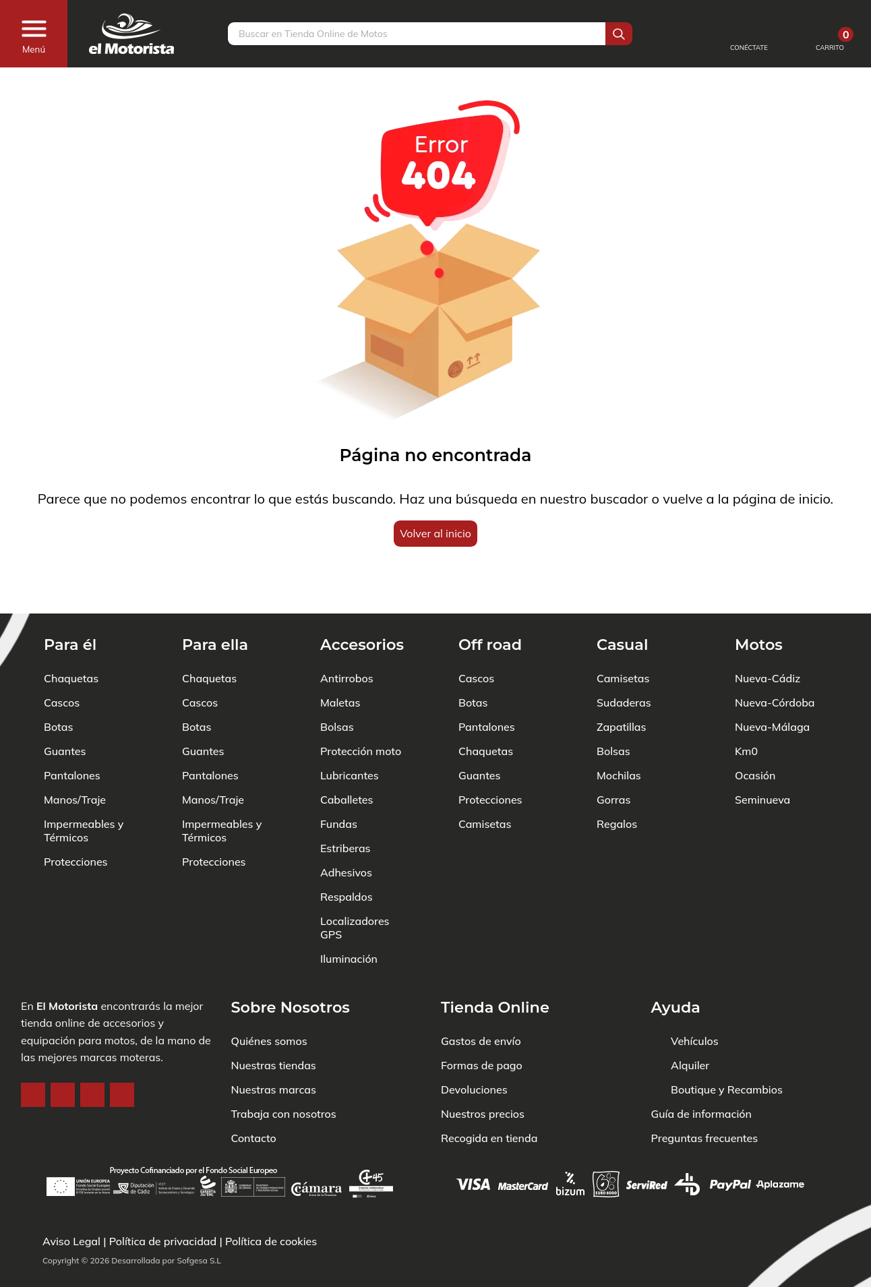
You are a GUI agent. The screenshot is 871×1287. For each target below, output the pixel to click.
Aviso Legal (71, 1241)
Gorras (613, 758)
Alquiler (690, 1024)
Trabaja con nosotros (283, 1072)
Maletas (340, 661)
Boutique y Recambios (727, 1048)
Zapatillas (621, 685)
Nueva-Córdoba (775, 661)
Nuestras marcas (273, 1048)
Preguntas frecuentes (704, 1097)
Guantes (65, 710)
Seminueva (762, 758)
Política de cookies (271, 1241)
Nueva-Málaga (772, 685)
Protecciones (76, 820)
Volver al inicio (435, 533)
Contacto (253, 1097)
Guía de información (701, 1072)
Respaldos (346, 855)
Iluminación (349, 917)
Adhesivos (346, 831)
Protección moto (360, 710)
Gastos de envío (481, 1000)
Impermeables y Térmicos (83, 789)
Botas (58, 685)
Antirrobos (346, 637)
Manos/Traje (75, 758)
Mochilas (619, 734)
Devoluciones (474, 1048)
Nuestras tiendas (273, 1024)
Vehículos (695, 1000)
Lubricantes (349, 734)
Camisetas (484, 782)
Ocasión (755, 734)
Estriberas (345, 807)
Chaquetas (71, 637)
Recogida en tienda (489, 1097)
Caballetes (346, 758)
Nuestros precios (482, 1072)
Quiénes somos (269, 1000)
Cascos (62, 661)
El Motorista (67, 964)
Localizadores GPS (355, 886)
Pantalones (72, 734)
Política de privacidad (163, 1241)
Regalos (617, 782)
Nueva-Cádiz (767, 637)
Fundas (338, 782)
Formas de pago (481, 1024)
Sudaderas (624, 661)
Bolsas (337, 685)
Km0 (746, 710)
